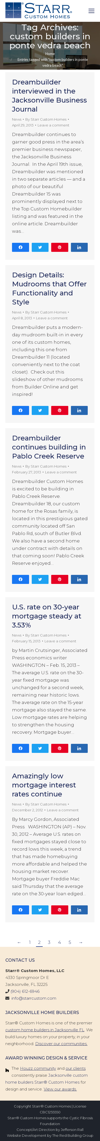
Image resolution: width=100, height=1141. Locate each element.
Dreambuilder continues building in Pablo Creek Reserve (49, 447)
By (45, 119)
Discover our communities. (61, 1043)
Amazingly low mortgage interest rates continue (44, 785)
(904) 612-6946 (24, 991)
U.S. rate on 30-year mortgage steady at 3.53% (46, 616)
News (16, 119)
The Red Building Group (72, 1135)
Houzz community (38, 1068)
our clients (76, 1068)
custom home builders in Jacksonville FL (44, 1029)
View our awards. (60, 1089)
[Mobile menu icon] (91, 11)
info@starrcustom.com (33, 998)
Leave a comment (53, 125)
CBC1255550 (50, 1112)
